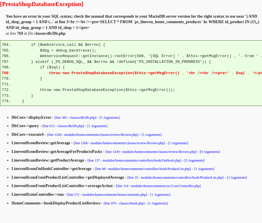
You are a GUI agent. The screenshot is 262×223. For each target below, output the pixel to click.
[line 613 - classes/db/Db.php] (63, 126)
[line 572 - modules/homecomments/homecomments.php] (107, 195)
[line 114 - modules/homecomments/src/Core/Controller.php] (158, 186)
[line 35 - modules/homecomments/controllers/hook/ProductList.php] (175, 178)
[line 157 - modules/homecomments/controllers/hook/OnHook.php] (134, 160)
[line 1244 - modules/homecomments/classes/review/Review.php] (93, 135)
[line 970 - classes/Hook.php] (124, 203)
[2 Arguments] (237, 178)
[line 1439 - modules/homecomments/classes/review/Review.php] (151, 152)
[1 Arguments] (109, 118)
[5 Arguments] (194, 160)
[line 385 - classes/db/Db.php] (75, 118)
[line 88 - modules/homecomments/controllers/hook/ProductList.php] (143, 169)
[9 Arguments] (210, 152)
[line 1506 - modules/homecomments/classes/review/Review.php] (119, 143)
